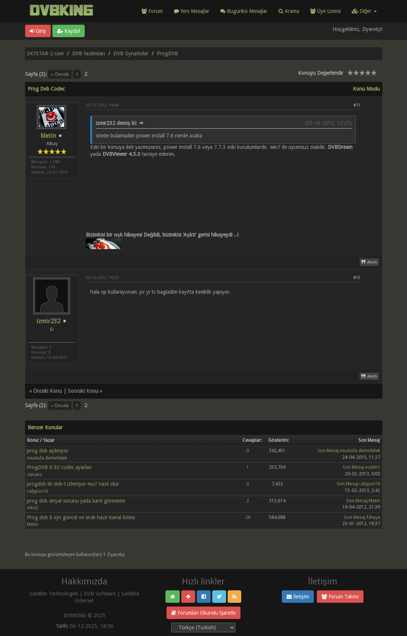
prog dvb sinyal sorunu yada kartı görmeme (76, 501)
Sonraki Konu (83, 391)
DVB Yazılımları (88, 53)
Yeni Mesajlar (191, 11)
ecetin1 (372, 467)
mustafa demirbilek (47, 458)
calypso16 (37, 491)
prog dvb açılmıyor (48, 451)
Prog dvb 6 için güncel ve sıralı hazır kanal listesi (81, 517)
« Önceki (60, 74)
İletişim (298, 597)
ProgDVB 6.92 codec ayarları (59, 467)
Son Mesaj (328, 450)
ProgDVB (167, 53)
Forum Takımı (340, 597)
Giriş (38, 31)
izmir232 (48, 321)
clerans (34, 474)
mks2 (32, 507)
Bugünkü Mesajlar (243, 11)
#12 (356, 277)
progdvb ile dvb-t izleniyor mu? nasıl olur (73, 484)
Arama (288, 11)
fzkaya (373, 517)
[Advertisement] (223, 182)
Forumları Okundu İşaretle (203, 613)
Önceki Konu (47, 391)
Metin (48, 135)
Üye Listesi (325, 11)
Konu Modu (366, 89)
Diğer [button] (364, 11)
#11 (356, 105)
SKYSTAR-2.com (45, 53)
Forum (152, 11)
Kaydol (68, 31)
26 (247, 517)
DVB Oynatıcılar (130, 53)
